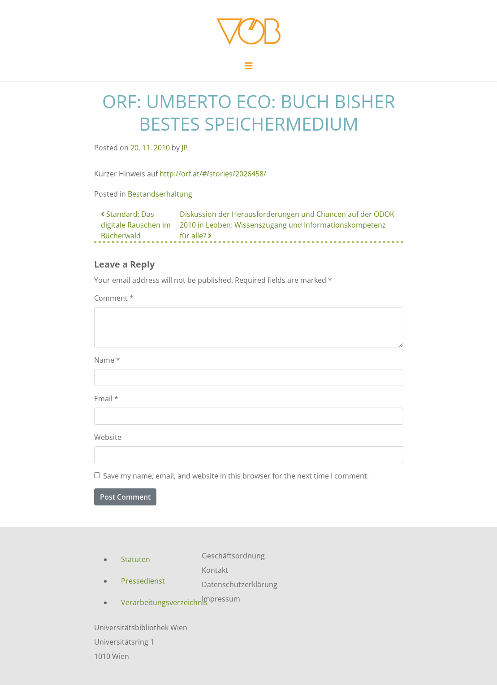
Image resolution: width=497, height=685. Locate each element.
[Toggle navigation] (248, 68)
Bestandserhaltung (160, 194)
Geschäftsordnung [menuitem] (233, 556)
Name (107, 360)
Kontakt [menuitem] (215, 570)
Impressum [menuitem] (221, 599)
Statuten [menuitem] (135, 559)
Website (107, 437)
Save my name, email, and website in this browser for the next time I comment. (236, 476)
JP (185, 148)
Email (106, 399)
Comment (114, 298)
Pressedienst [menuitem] (143, 581)
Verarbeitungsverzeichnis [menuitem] (154, 602)
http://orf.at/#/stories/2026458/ (213, 174)
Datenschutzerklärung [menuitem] (239, 584)
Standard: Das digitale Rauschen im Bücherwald (136, 225)
